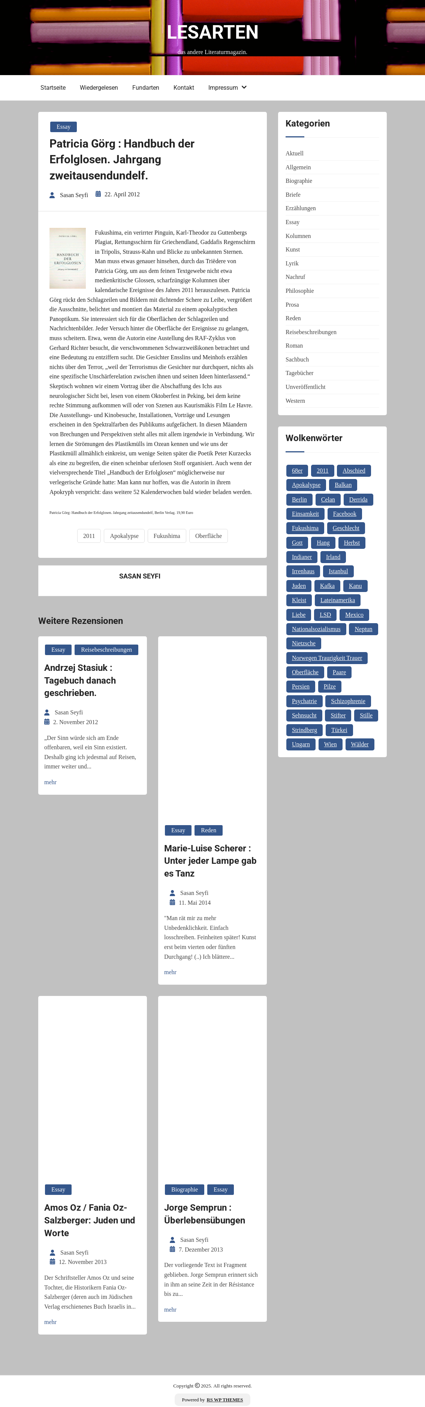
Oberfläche (208, 536)
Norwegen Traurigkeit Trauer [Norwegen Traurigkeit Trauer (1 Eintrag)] (327, 658)
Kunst (293, 249)
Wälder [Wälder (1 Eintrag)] (360, 744)
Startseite (51, 87)
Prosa (292, 304)
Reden (208, 829)
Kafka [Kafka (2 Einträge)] (327, 586)
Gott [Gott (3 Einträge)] (297, 542)
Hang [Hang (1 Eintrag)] (323, 542)
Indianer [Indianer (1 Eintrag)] (302, 557)
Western (295, 401)
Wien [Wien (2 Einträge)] (330, 744)
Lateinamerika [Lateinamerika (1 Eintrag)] (337, 600)
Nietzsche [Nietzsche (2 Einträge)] (304, 643)
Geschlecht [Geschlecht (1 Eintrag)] (346, 528)
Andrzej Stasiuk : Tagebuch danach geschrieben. (80, 680)
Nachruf (295, 277)
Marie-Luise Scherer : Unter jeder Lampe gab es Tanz (210, 860)
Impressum (221, 87)
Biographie (184, 1186)
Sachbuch (297, 359)
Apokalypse (124, 536)
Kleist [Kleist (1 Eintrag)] (299, 600)
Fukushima (167, 536)
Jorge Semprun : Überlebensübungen (204, 1210)
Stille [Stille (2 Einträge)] (366, 715)
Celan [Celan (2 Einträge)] (328, 499)
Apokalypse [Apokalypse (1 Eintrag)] (306, 485)
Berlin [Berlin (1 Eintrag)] (299, 499)
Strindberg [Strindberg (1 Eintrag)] (304, 730)
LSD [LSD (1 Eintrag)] (325, 615)
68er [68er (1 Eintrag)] (297, 470)
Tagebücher (299, 373)
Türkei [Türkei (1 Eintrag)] (339, 730)
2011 (89, 536)
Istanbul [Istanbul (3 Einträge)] (338, 571)
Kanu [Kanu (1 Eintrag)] (355, 586)
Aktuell (295, 153)
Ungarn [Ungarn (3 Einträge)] (301, 744)
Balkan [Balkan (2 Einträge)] (343, 485)
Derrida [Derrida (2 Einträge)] (358, 499)
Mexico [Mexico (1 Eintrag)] (354, 615)
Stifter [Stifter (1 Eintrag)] (338, 715)
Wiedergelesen (97, 87)
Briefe (293, 194)
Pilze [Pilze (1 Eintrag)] (330, 686)
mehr (50, 782)
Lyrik (292, 263)
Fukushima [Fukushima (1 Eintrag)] (305, 528)
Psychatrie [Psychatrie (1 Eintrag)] (304, 701)
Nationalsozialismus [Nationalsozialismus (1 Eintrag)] (316, 629)
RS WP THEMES (225, 1394)
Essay (63, 125)
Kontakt (182, 87)
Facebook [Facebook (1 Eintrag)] (344, 514)
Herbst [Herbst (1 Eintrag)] (352, 542)
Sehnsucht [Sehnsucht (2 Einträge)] (304, 715)
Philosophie (300, 291)
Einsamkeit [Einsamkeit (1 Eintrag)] (305, 514)
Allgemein (298, 167)
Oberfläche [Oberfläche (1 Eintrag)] (305, 672)
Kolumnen (298, 236)
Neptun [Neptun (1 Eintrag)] (363, 629)
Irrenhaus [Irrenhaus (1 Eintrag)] (303, 571)
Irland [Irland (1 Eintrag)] (333, 557)
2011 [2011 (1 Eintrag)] (322, 470)
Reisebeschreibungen (106, 649)
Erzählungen (301, 208)
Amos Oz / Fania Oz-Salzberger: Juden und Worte (89, 1217)
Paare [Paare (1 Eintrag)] (339, 672)
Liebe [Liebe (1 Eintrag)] (298, 615)
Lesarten (213, 32)
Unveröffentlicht (305, 387)
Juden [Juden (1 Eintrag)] (299, 586)
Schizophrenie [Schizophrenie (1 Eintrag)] (348, 701)
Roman (294, 345)
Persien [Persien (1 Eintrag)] (301, 686)
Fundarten (144, 87)
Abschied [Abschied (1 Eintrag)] (354, 470)
